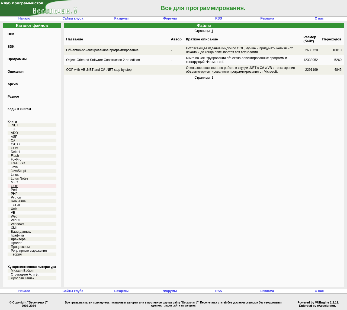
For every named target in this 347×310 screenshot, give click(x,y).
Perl (14, 190)
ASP (14, 137)
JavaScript (18, 171)
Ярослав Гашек (22, 278)
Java (14, 167)
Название (74, 39)
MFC (14, 182)
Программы (17, 59)
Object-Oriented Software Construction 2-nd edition (103, 60)
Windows (17, 224)
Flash (15, 156)
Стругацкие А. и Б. (24, 274)
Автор (176, 39)
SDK (11, 47)
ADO (14, 133)
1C (13, 129)
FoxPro (16, 159)
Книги (12, 121)
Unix (14, 209)
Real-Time (18, 201)
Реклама (267, 18)
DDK (11, 34)
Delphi (15, 152)
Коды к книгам (19, 109)
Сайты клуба (72, 18)
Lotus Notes (19, 178)
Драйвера (18, 239)
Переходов (332, 39)
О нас (319, 18)
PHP (14, 194)
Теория (16, 254)
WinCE (16, 220)
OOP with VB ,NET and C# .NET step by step (98, 70)
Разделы (121, 18)
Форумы (170, 18)
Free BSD (18, 163)
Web (14, 216)
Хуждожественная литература (32, 267)
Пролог (16, 243)
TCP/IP (16, 205)
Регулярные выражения (29, 251)
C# (13, 140)
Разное (13, 96)
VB (13, 213)
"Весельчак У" (189, 302)
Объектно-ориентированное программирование (102, 50)
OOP (14, 186)
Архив (13, 84)
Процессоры (20, 247)
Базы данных (21, 232)
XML (14, 228)
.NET (14, 125)
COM (14, 148)
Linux (15, 175)
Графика (17, 235)
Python (16, 197)
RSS (218, 18)
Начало (24, 18)
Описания (16, 71)
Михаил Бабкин (22, 271)
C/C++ (15, 144)
